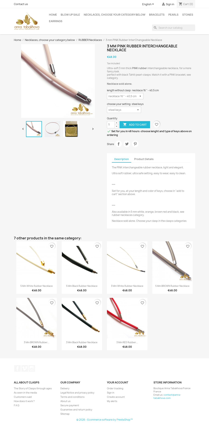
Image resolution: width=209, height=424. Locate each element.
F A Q (16, 405)
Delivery (64, 388)
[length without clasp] (125, 96)
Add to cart (135, 125)
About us (65, 401)
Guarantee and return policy (76, 409)
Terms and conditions (72, 396)
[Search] (173, 27)
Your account (117, 382)
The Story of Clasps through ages (33, 388)
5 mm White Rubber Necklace (36, 285)
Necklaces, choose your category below (114, 14)
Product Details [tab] (143, 159)
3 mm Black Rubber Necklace (81, 342)
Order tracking (115, 388)
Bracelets (157, 14)
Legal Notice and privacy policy (77, 392)
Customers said (23, 396)
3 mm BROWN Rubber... (36, 342)
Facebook (17, 368)
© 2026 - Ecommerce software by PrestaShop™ (104, 419)
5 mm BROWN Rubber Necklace (172, 285)
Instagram (32, 368)
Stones (187, 14)
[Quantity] (111, 124)
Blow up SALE (70, 14)
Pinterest (135, 144)
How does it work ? (24, 401)
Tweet (127, 144)
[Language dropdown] (148, 4)
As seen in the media (25, 392)
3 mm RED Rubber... (127, 342)
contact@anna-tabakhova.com (167, 396)
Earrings (55, 21)
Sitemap (65, 413)
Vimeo (24, 368)
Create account (116, 396)
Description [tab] (121, 159)
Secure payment (69, 405)
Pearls (173, 14)
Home (53, 14)
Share (118, 144)
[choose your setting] (124, 110)
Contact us (21, 4)
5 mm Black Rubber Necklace (81, 285)
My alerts (112, 401)
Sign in (110, 392)
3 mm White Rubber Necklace (127, 285)
